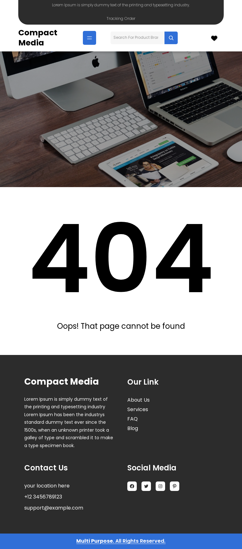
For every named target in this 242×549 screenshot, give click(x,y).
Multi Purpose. (95, 541)
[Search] (171, 38)
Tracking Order (121, 18)
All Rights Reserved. (139, 541)
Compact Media (37, 38)
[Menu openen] (89, 37)
